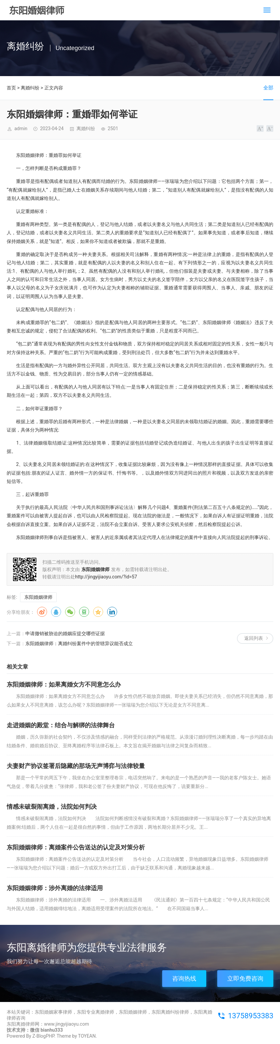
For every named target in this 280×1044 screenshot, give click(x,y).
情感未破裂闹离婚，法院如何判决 (52, 806)
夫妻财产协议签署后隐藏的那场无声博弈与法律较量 (76, 765)
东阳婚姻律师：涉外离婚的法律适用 (55, 887)
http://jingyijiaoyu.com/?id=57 (106, 576)
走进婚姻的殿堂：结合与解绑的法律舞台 (61, 725)
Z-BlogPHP (43, 1036)
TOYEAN (87, 1036)
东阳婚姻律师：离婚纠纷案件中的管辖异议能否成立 (79, 643)
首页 (11, 87)
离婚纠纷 (30, 87)
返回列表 (253, 638)
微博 (42, 612)
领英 (112, 612)
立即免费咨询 (245, 978)
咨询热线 (184, 978)
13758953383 (250, 1016)
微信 (70, 612)
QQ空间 (98, 612)
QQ (56, 612)
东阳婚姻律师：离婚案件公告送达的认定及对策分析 (76, 847)
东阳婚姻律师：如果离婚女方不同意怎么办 (64, 684)
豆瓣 (84, 612)
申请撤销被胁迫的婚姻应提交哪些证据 (65, 633)
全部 (268, 88)
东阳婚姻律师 (38, 597)
